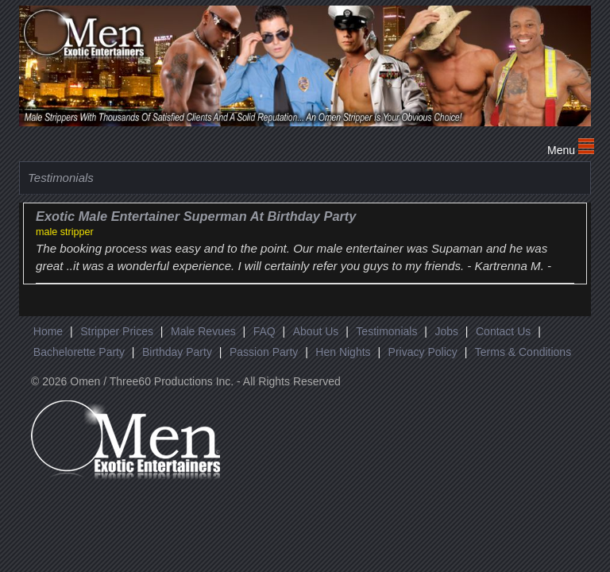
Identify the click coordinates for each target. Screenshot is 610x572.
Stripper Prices (116, 331)
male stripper (65, 232)
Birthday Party (177, 352)
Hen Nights (342, 352)
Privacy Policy (423, 352)
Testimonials (386, 331)
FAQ (264, 331)
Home (48, 331)
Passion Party (264, 352)
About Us (316, 331)
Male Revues (203, 331)
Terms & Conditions (523, 352)
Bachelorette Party (79, 352)
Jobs (446, 331)
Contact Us (503, 331)
